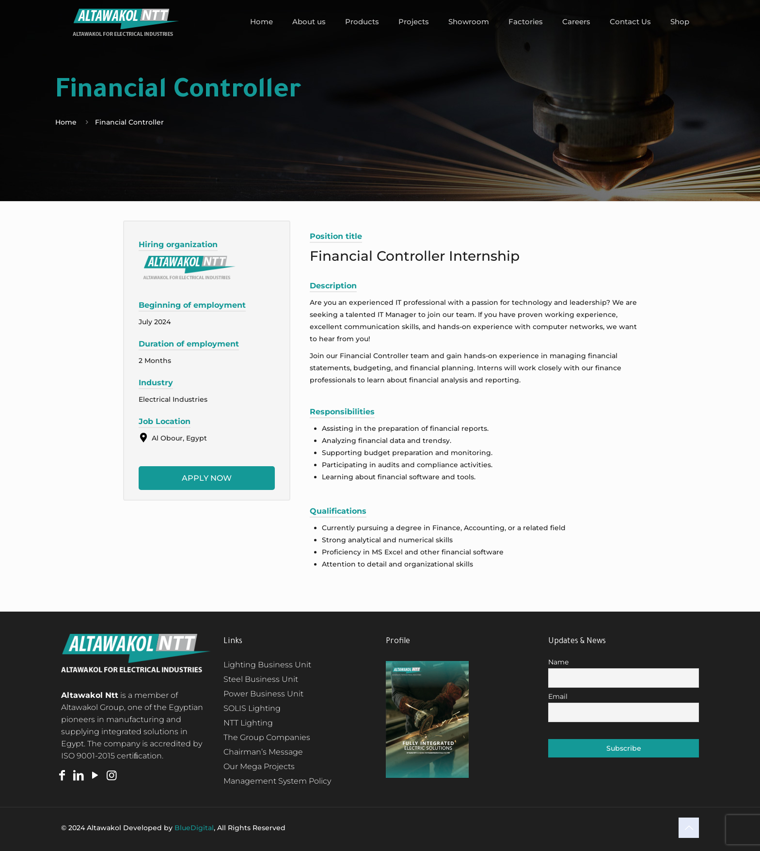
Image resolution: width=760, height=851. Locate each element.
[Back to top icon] (689, 828)
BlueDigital (194, 827)
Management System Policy (277, 781)
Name (558, 662)
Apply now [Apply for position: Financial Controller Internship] (207, 478)
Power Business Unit (263, 693)
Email (558, 696)
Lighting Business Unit (267, 664)
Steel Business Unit (260, 679)
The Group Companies (266, 737)
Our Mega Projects (259, 766)
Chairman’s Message (263, 751)
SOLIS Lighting (252, 708)
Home (66, 122)
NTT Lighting (248, 722)
